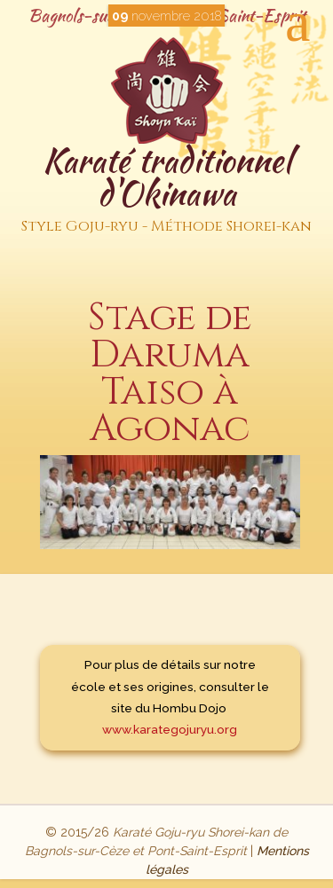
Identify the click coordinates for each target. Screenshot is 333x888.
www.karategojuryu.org (169, 729)
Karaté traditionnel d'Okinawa (166, 189)
